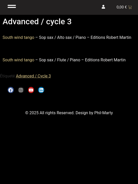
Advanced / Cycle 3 (33, 76)
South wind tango (18, 37)
